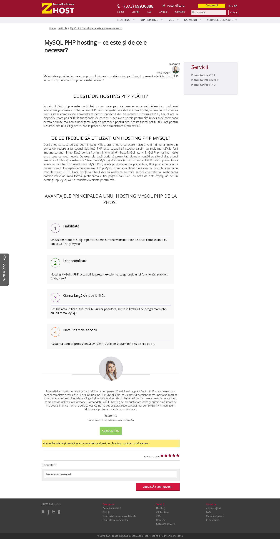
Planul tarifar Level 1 (204, 80)
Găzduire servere (165, 523)
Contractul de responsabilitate (119, 516)
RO (235, 6)
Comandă (212, 5)
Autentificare (175, 5)
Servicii (135, 11)
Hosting (123, 20)
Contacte (180, 11)
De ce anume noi (111, 508)
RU (229, 6)
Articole (163, 11)
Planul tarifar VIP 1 (203, 75)
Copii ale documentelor (115, 520)
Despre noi (108, 504)
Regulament (212, 520)
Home (120, 11)
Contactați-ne (110, 430)
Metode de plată (215, 516)
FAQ (149, 11)
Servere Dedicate (220, 20)
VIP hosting (149, 20)
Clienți (106, 512)
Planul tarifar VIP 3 (203, 84)
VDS (171, 20)
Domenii (190, 20)
